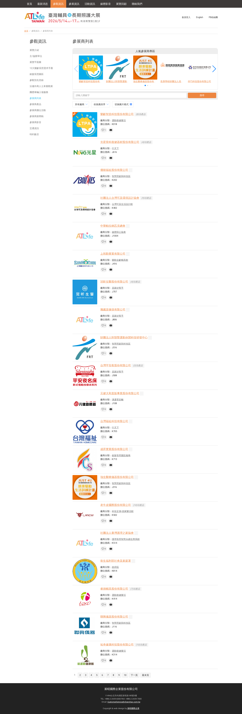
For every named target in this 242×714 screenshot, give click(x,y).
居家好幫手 (117, 288)
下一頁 (134, 675)
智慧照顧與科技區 (121, 176)
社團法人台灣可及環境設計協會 (119, 197)
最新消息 (42, 3)
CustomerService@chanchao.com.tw (123, 702)
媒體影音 (105, 3)
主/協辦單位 (36, 56)
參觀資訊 (58, 3)
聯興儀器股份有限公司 (114, 616)
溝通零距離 (117, 399)
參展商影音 (35, 122)
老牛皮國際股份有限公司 (115, 505)
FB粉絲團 (213, 17)
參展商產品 (35, 104)
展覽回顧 (121, 3)
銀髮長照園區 (37, 74)
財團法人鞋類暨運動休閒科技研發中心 (124, 337)
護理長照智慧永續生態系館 (126, 539)
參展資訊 (74, 3)
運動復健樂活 (119, 120)
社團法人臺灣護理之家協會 (117, 532)
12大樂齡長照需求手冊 (41, 68)
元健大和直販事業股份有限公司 (119, 393)
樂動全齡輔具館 (120, 260)
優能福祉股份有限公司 (114, 170)
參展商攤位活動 (38, 110)
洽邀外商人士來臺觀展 (41, 86)
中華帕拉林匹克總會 (112, 225)
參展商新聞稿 (37, 116)
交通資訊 (34, 128)
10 (125, 675)
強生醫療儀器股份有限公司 (117, 477)
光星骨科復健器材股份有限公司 (119, 142)
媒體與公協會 (119, 232)
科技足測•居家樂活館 (123, 511)
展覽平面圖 (35, 62)
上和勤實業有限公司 (112, 253)
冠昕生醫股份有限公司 (114, 281)
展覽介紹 (34, 50)
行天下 (115, 148)
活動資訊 (90, 3)
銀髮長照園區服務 (121, 455)
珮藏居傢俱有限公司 (112, 309)
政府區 (115, 567)
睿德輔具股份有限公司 (114, 588)
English (199, 17)
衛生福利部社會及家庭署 (115, 560)
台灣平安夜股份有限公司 (115, 365)
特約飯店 (34, 134)
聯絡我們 (137, 3)
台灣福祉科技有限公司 (114, 421)
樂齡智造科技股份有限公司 (117, 114)
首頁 (29, 3)
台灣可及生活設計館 (122, 204)
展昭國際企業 (133, 708)
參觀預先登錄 (37, 80)
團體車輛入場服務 (39, 92)
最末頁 (145, 675)
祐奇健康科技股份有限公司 (117, 644)
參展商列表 (35, 98)
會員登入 (186, 17)
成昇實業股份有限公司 (114, 449)
